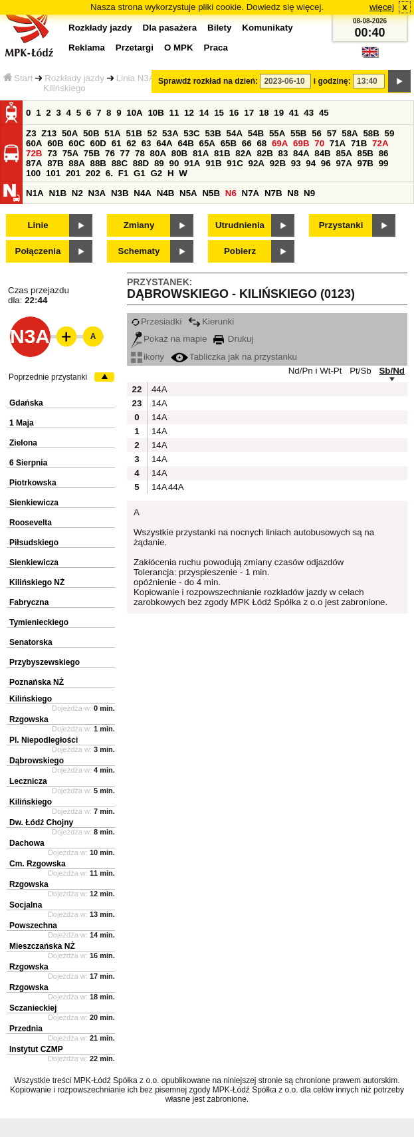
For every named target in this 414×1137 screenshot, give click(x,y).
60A (34, 143)
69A (280, 143)
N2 (77, 193)
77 (125, 153)
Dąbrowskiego (36, 760)
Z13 (48, 133)
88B (98, 163)
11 (174, 113)
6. (109, 173)
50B (91, 133)
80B (179, 153)
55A (277, 133)
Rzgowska (29, 719)
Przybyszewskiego (44, 662)
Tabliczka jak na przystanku (234, 357)
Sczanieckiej (32, 1008)
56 (317, 133)
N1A (35, 193)
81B (222, 153)
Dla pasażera (170, 28)
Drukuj (233, 339)
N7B (273, 193)
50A (70, 133)
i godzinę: (332, 81)
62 (131, 143)
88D (141, 163)
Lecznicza (28, 781)
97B (365, 163)
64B (185, 143)
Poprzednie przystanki (48, 377)
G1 (140, 173)
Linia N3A (135, 78)
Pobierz (240, 251)
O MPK (178, 48)
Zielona (23, 442)
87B (55, 163)
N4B (166, 193)
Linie (37, 225)
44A (158, 389)
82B (264, 153)
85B (365, 153)
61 (117, 143)
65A (207, 143)
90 (174, 163)
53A (170, 133)
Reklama (86, 48)
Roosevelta (30, 522)
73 (52, 153)
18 (264, 113)
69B (301, 143)
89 (159, 163)
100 (33, 173)
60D (98, 143)
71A (338, 143)
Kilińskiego (30, 698)
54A (235, 133)
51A (112, 133)
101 (53, 173)
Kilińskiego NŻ (36, 582)
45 (324, 113)
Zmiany (139, 225)
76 (110, 153)
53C (191, 133)
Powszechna (33, 925)
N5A (188, 193)
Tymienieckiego (38, 622)
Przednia (26, 1028)
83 (283, 153)
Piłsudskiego (33, 542)
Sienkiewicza (33, 502)
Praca (216, 48)
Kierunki (211, 321)
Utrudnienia (239, 225)
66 (247, 143)
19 (279, 113)
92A (256, 163)
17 (249, 113)
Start (18, 78)
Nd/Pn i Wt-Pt (315, 371)
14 (204, 113)
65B (229, 143)
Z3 (31, 133)
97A (344, 163)
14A (158, 403)
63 (147, 143)
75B (92, 153)
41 (294, 113)
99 (384, 163)
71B (359, 143)
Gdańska (26, 403)
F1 (123, 173)
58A (350, 133)
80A (158, 153)
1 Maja (21, 423)
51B (134, 133)
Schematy (139, 251)
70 (319, 143)
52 (152, 133)
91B (213, 163)
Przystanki (341, 225)
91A (192, 163)
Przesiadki (156, 321)
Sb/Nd (392, 371)
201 (73, 173)
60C (76, 143)
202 (93, 173)
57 (332, 133)
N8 (292, 193)
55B (298, 133)
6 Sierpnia (28, 462)
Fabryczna (29, 602)
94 (311, 163)
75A (70, 153)
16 (234, 113)
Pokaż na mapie (169, 339)
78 (140, 153)
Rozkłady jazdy (74, 78)
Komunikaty (267, 28)
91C (235, 163)
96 (326, 163)
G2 (156, 173)
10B (155, 113)
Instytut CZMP (36, 1049)
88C (120, 163)
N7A (251, 193)
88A (76, 163)
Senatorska (30, 642)
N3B (120, 193)
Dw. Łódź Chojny (41, 822)
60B (55, 143)
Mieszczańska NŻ (42, 946)
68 (261, 143)
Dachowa (27, 843)
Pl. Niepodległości (43, 740)
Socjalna (25, 905)
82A (243, 153)
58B (371, 133)
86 (384, 153)
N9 (309, 193)
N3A (97, 193)
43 (309, 113)
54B (256, 133)
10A (134, 113)
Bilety (219, 28)
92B (278, 163)
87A (34, 163)
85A (344, 153)
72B (34, 153)
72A (380, 143)
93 (296, 163)
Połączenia (38, 251)
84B (322, 153)
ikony (147, 357)
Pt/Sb (360, 371)
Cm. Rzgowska (37, 863)
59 (390, 133)
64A (164, 143)
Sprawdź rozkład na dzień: (208, 81)
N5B (211, 193)
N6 (231, 193)
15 (219, 113)
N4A (143, 193)
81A (201, 153)
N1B (57, 193)
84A (301, 153)
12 (189, 113)
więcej (381, 7)
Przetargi (135, 48)
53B (213, 133)
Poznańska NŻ (36, 682)
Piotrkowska (32, 482)
